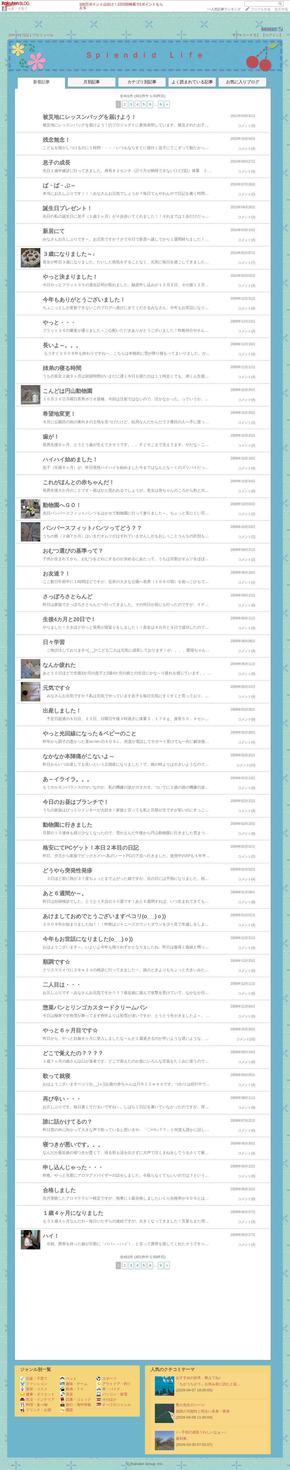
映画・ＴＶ (72, 1389)
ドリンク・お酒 (35, 1410)
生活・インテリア (37, 1399)
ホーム (13, 35)
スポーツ (106, 1378)
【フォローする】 (246, 35)
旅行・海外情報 (75, 1405)
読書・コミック (75, 1399)
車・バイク (108, 1389)
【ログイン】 (272, 35)
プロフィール (42, 35)
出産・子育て (18, 9)
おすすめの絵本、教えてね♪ (198, 1378)
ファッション (33, 1384)
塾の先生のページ (190, 1405)
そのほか (106, 1399)
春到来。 (183, 1438)
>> (224, 9)
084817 (269, 29)
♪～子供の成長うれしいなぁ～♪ (201, 1432)
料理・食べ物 (33, 1405)
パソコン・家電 (111, 1394)
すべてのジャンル (113, 1405)
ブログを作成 (260, 9)
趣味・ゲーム (73, 1384)
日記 (25, 35)
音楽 (66, 1394)
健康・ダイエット (37, 1394)
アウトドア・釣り (113, 1384)
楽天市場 (281, 9)
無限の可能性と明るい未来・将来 (203, 1411)
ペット (68, 1378)
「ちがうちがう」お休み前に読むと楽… (208, 1384)
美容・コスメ (33, 1389)
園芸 (66, 1410)
